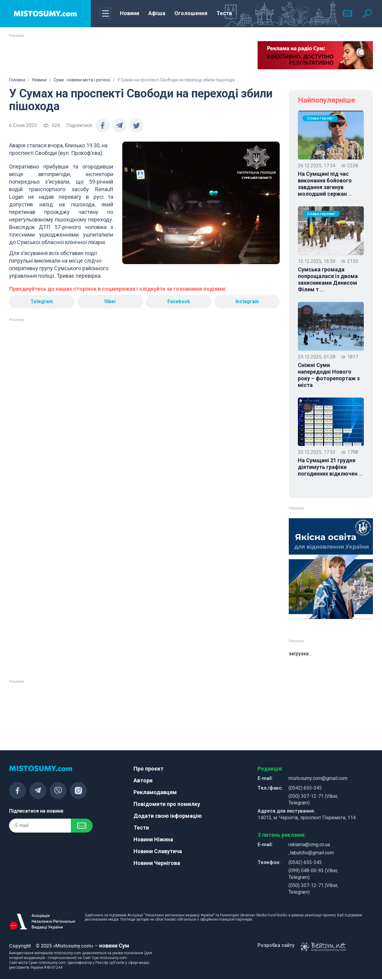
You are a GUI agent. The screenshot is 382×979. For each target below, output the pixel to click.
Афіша (156, 13)
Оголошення (190, 13)
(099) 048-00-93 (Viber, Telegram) (313, 874)
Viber (110, 301)
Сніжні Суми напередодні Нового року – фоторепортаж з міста (329, 375)
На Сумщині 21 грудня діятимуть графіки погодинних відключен (330, 467)
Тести (224, 13)
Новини (129, 13)
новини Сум (114, 945)
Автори (143, 780)
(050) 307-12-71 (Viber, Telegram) (313, 799)
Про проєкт (148, 768)
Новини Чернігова (156, 863)
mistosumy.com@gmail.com (317, 778)
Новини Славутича (157, 851)
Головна (17, 79)
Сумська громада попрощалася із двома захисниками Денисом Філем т (328, 279)
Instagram (247, 301)
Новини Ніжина (153, 839)
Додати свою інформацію (167, 816)
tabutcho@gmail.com (312, 853)
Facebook (178, 301)
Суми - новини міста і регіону (82, 79)
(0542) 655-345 (305, 788)
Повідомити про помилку (166, 804)
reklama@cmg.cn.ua (309, 844)
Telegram (42, 301)
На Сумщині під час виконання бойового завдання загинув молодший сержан (325, 184)
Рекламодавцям (155, 792)
